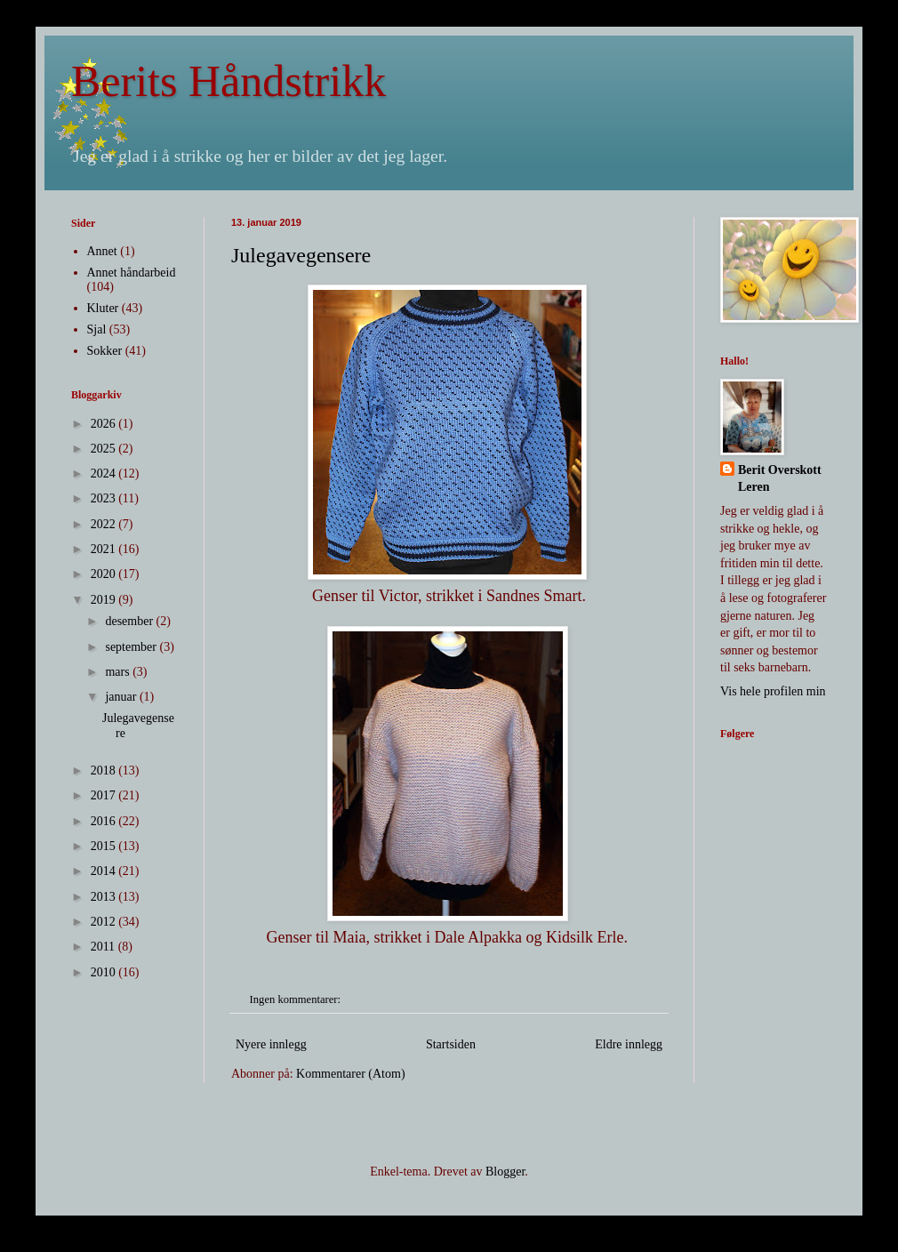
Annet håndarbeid (131, 272)
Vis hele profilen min (773, 691)
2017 (105, 795)
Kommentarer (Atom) (350, 1073)
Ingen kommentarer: (297, 999)
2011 (104, 946)
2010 (105, 972)
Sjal (97, 329)
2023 (105, 498)
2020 (105, 574)
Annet (102, 251)
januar (122, 696)
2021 (105, 549)
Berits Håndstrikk (228, 81)
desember (130, 621)
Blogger (505, 1171)
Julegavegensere (301, 255)
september (132, 647)
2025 (105, 448)
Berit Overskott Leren (780, 478)
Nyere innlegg (271, 1044)
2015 (105, 846)
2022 (105, 524)
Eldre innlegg (628, 1044)
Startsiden (451, 1044)
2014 (105, 871)
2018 (105, 770)
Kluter (103, 308)
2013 (105, 896)
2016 (105, 821)
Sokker (105, 350)
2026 (105, 423)
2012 (105, 921)
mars (118, 671)
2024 (105, 473)
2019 (105, 599)
